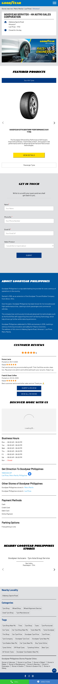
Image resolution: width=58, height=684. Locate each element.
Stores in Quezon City (33, 666)
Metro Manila (18, 9)
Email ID (7, 229)
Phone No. (8, 216)
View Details (29, 155)
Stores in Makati (39, 662)
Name (6, 204)
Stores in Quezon (18, 666)
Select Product (9, 242)
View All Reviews (29, 393)
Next (54, 123)
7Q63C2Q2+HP (7, 473)
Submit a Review (29, 388)
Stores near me (7, 9)
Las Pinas (27, 9)
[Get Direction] (29, 475)
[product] (29, 245)
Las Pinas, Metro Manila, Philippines (14, 475)
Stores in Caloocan (8, 662)
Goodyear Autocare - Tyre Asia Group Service (29, 558)
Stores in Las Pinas (24, 662)
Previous (3, 123)
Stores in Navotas (33, 664)
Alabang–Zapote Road (10, 595)
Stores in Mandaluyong (17, 664)
